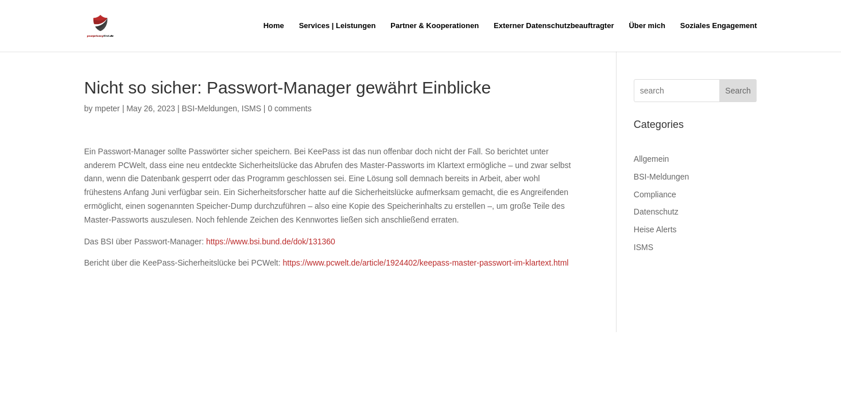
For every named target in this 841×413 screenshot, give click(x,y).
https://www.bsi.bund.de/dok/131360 (270, 241)
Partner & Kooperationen (434, 26)
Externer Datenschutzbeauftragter (554, 26)
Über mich (647, 26)
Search (737, 90)
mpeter (107, 108)
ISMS (251, 108)
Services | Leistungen (337, 26)
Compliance (655, 194)
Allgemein (651, 158)
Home (273, 26)
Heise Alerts (655, 229)
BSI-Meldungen (209, 108)
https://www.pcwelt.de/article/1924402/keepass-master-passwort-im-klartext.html (426, 262)
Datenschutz (656, 211)
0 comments (289, 108)
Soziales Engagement (718, 26)
